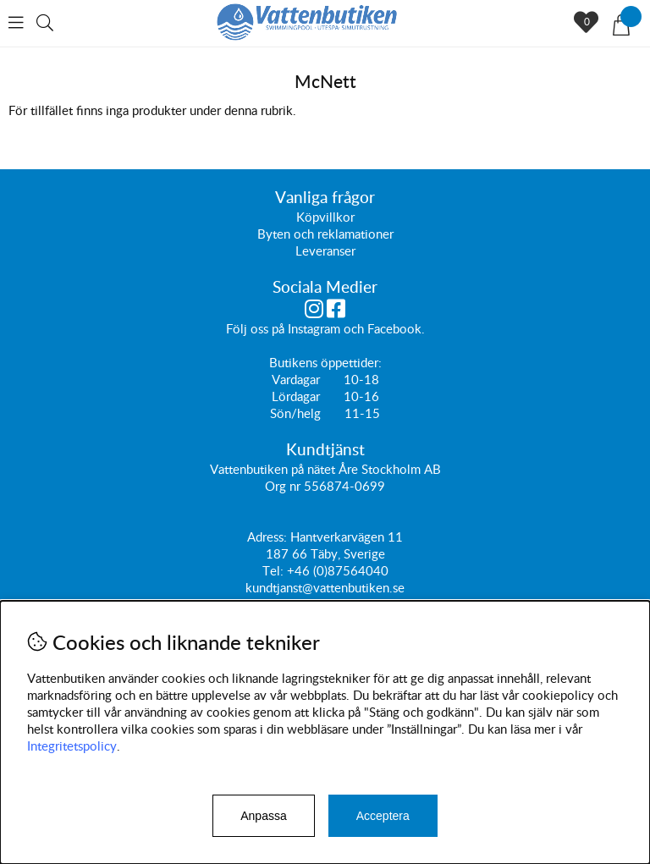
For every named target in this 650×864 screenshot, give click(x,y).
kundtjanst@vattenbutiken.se (325, 587)
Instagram (314, 328)
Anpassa (263, 816)
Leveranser (325, 250)
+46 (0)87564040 (337, 570)
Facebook (394, 328)
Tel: (274, 570)
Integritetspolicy (72, 745)
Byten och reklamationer (325, 233)
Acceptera (383, 816)
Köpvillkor (325, 216)
